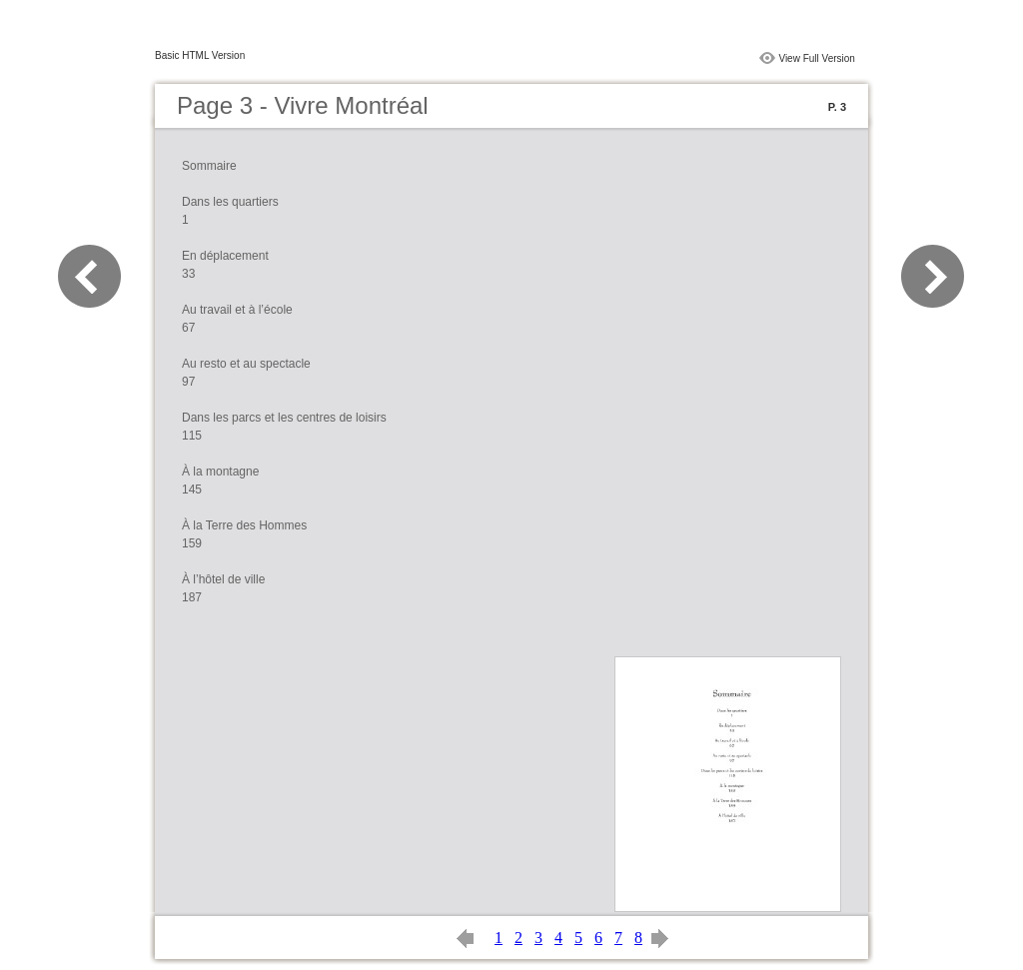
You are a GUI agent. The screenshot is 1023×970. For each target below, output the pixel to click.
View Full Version (816, 58)
